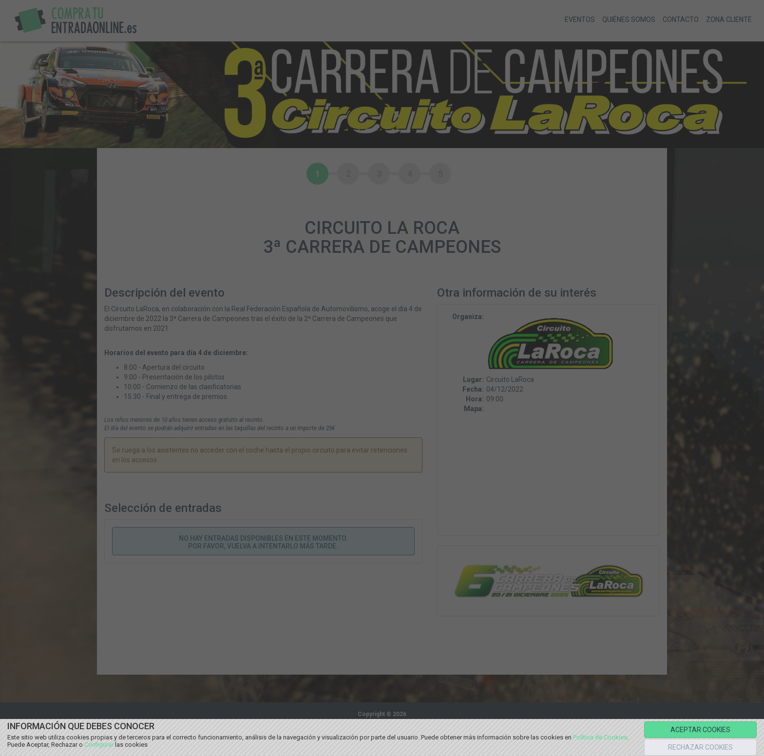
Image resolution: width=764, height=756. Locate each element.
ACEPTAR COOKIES (700, 730)
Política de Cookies (600, 737)
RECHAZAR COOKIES (700, 747)
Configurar (99, 744)
